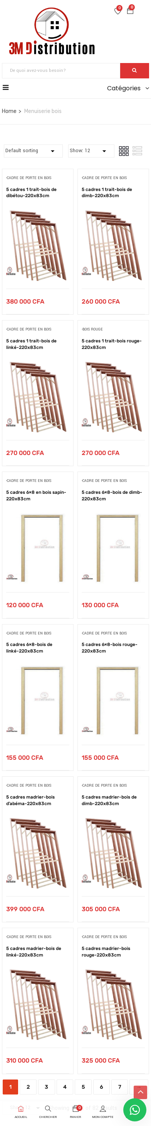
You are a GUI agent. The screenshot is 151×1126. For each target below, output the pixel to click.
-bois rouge (92, 329)
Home (9, 111)
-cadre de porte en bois (28, 178)
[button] (130, 12)
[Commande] (33, 151)
